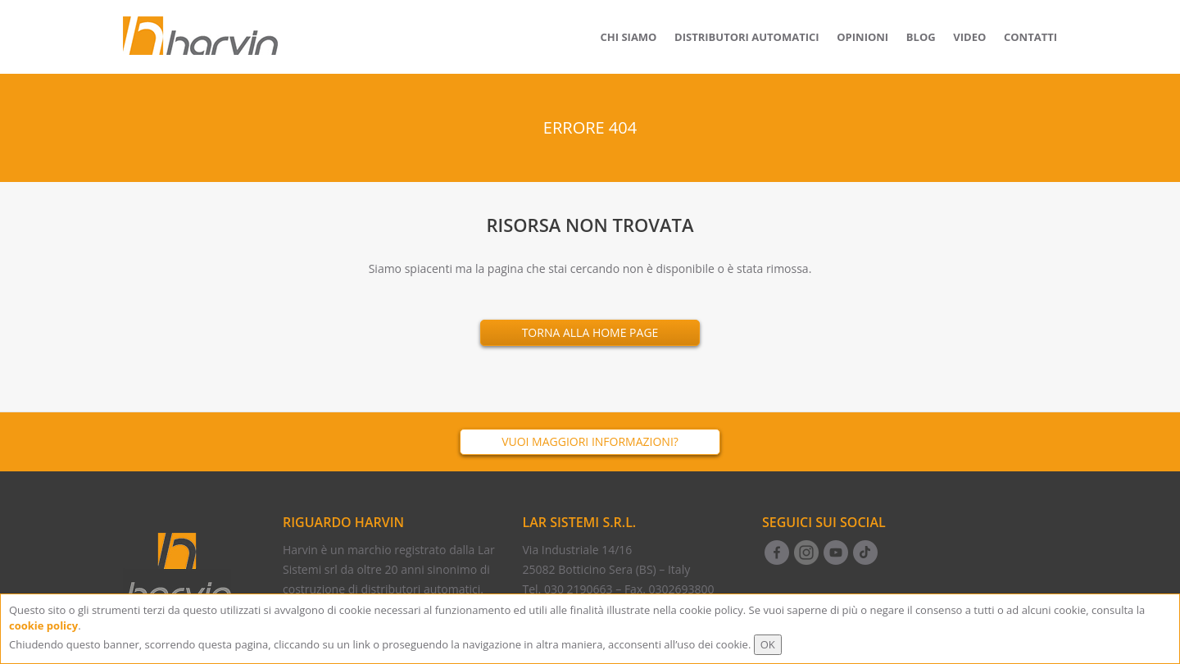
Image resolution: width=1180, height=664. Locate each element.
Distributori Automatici (746, 37)
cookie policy (43, 625)
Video (969, 37)
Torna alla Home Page (590, 332)
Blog (921, 37)
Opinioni (862, 37)
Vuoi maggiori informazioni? (590, 441)
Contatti (1030, 37)
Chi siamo (629, 37)
